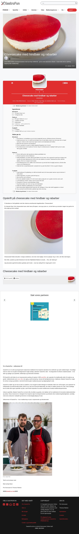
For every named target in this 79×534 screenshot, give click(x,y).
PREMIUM (7, 10)
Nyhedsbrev (62, 511)
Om (64, 10)
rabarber (49, 101)
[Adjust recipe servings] (39, 92)
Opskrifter (17, 10)
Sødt (52, 101)
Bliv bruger (25, 511)
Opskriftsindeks (63, 519)
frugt (40, 101)
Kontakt (24, 515)
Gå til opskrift (8, 278)
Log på (72, 10)
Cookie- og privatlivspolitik (29, 522)
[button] (67, 83)
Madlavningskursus (53, 10)
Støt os (24, 508)
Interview (35, 10)
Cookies (61, 515)
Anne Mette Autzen (14, 57)
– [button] (35, 92)
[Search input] (58, 3)
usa (55, 101)
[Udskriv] (12, 83)
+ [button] (43, 92)
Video (42, 10)
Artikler (26, 10)
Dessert (36, 101)
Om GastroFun (26, 504)
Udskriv (16, 278)
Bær (33, 101)
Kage (43, 101)
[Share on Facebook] (65, 83)
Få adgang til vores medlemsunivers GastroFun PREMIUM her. (48, 519)
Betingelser (25, 519)
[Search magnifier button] (76, 3)
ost (45, 101)
